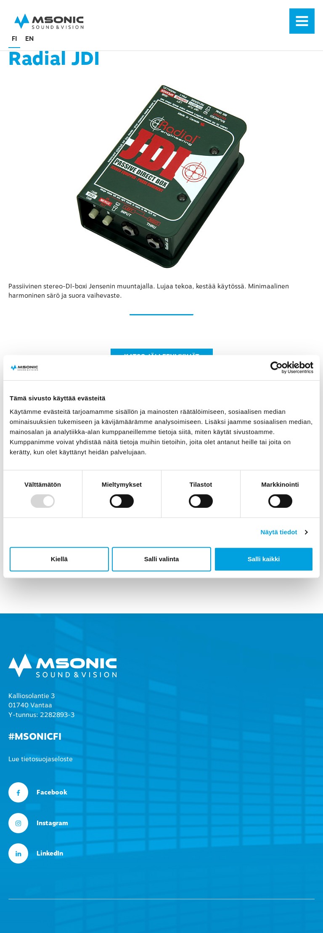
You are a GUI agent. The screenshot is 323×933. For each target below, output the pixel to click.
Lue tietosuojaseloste (40, 759)
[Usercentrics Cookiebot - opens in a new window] (276, 367)
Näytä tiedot (279, 532)
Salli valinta (161, 558)
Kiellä (59, 558)
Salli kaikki (264, 558)
